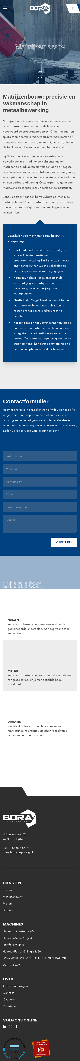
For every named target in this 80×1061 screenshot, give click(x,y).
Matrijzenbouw (13, 897)
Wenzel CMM (11, 965)
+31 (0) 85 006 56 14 (16, 848)
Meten (7, 903)
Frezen (7, 890)
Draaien (8, 910)
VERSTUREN (64, 542)
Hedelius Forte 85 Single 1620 (22, 951)
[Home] (40, 8)
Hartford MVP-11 (13, 944)
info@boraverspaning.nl (18, 852)
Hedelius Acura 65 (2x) (17, 938)
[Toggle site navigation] (5, 8)
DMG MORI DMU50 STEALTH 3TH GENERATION (34, 958)
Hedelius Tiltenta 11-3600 (19, 931)
